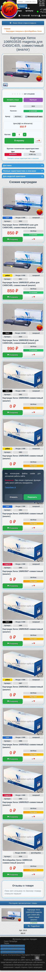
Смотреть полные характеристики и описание (23, 158)
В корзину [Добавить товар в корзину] (19, 140)
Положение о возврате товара (12, 949)
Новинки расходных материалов (13, 952)
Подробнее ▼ (10, 487)
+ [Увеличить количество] (24, 135)
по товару (19, 9)
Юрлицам (33, 100)
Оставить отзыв (13, 100)
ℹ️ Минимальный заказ (33, 116)
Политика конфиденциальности (12, 946)
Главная (23, 15)
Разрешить (32, 497)
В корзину (12, 239)
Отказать (14, 497)
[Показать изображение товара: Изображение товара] (5, 84)
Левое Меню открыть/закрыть (23, 23)
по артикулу (29, 9)
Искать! (22, 6)
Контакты (33, 15)
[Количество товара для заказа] (19, 134)
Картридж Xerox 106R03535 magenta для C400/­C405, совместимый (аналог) (34, 915)
